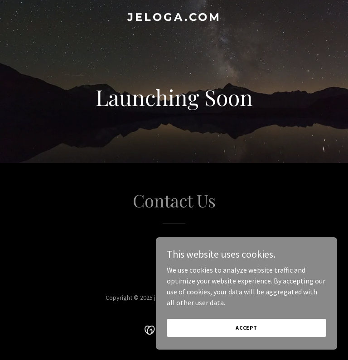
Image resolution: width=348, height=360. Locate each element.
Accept (246, 327)
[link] (174, 18)
